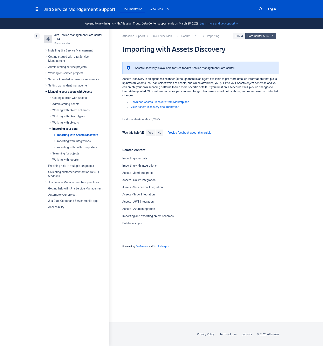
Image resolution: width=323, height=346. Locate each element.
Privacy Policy (205, 334)
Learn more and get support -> (219, 23)
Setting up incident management (68, 85)
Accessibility (56, 207)
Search (260, 9)
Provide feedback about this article (189, 132)
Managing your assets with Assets (70, 91)
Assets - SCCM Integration (139, 180)
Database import (133, 223)
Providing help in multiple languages (71, 165)
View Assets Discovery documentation (155, 107)
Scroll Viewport (161, 246)
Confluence (142, 246)
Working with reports (65, 159)
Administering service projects (67, 67)
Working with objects (65, 122)
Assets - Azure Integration (138, 208)
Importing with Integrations (73, 141)
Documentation (132, 9)
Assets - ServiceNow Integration (142, 187)
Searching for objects (65, 153)
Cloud (239, 36)
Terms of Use (228, 334)
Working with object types (68, 116)
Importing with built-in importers (76, 147)
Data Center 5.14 (261, 36)
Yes (150, 132)
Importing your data (64, 128)
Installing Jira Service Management (70, 50)
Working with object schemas (71, 110)
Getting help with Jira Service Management (75, 188)
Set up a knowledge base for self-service (73, 79)
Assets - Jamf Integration (138, 172)
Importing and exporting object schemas (148, 216)
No (159, 132)
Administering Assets (66, 104)
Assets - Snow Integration (138, 194)
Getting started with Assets (69, 97)
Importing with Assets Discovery (77, 135)
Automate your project (62, 194)
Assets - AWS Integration (138, 201)
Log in (272, 9)
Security (247, 334)
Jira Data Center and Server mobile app (73, 200)
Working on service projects (65, 73)
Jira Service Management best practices (73, 182)
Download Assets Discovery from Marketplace (160, 102)
